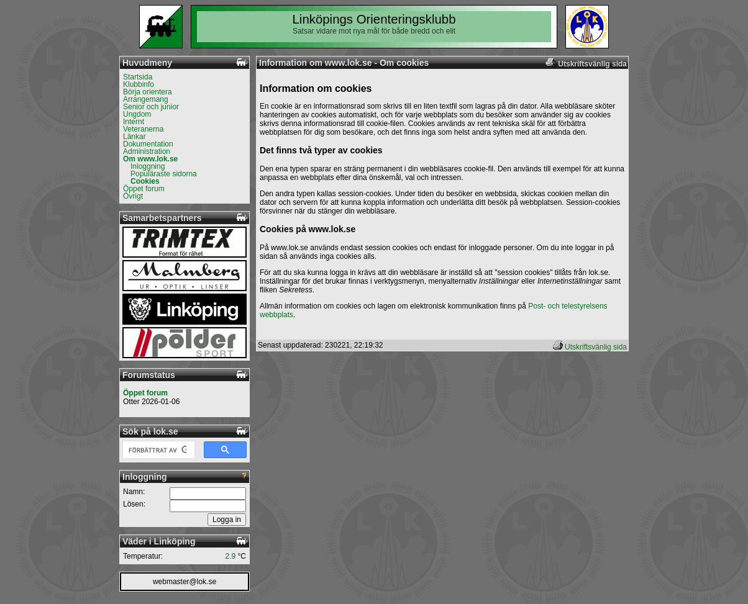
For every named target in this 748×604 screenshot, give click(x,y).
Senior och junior (151, 106)
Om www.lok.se (150, 159)
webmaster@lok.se (184, 581)
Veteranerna (143, 129)
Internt (133, 121)
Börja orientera (147, 92)
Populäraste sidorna (163, 173)
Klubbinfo (138, 84)
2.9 (231, 556)
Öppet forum (144, 188)
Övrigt (133, 196)
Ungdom (137, 114)
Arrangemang (145, 99)
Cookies (145, 181)
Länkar (134, 136)
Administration (146, 151)
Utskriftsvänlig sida (596, 347)
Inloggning (147, 166)
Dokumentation (148, 144)
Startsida (137, 77)
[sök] (157, 450)
